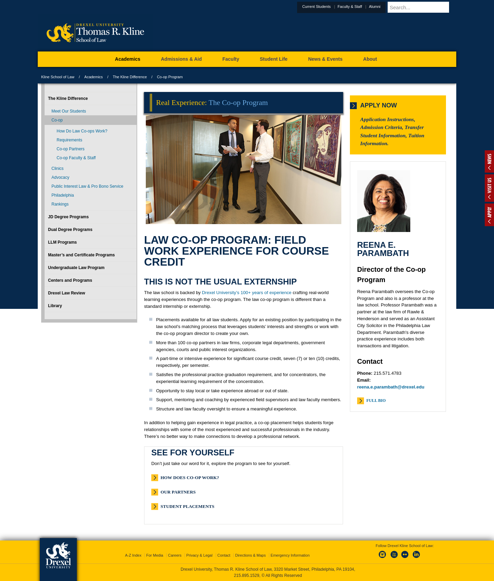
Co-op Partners (70, 149)
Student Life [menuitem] (273, 59)
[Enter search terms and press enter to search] (430, 7)
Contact (224, 555)
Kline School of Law (57, 77)
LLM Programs (62, 242)
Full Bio (376, 400)
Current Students (333, 6)
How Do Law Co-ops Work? (82, 131)
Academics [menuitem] (127, 59)
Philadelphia (62, 195)
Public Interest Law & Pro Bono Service (87, 186)
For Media (154, 555)
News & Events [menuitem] (325, 59)
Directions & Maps (250, 555)
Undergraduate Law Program (76, 267)
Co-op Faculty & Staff (76, 157)
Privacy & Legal (199, 555)
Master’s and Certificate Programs (81, 255)
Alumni (391, 6)
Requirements (69, 140)
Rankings (60, 204)
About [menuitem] (370, 59)
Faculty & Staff (366, 6)
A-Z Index (133, 555)
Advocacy (60, 177)
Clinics (57, 168)
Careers (174, 555)
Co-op (57, 120)
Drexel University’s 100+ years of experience (247, 292)
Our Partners (178, 492)
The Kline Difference (130, 77)
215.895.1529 (246, 575)
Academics (93, 77)
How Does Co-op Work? (190, 477)
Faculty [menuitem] (230, 59)
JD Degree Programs (68, 216)
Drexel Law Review (66, 293)
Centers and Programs (70, 280)
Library (55, 305)
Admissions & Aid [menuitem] (181, 59)
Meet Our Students (68, 111)
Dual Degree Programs (70, 229)
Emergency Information (290, 555)
